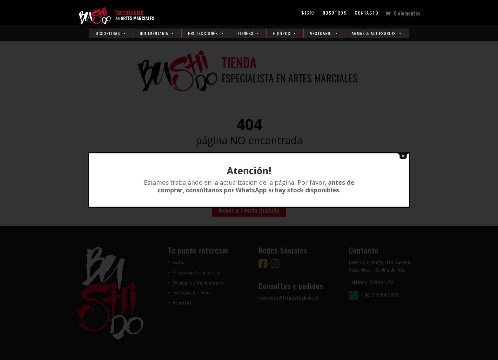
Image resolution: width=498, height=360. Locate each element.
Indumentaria (157, 33)
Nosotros (335, 13)
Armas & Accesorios (377, 33)
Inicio (307, 13)
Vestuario (324, 33)
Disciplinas (111, 33)
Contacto (367, 13)
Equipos (285, 33)
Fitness (249, 33)
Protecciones (206, 33)
